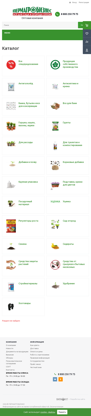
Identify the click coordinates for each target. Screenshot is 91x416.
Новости (9, 348)
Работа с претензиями (39, 355)
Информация (37, 342)
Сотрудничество (37, 361)
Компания (11, 342)
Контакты (10, 370)
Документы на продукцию (17, 351)
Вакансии (10, 355)
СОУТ (8, 367)
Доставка (34, 348)
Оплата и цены (36, 351)
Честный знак (36, 367)
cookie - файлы (47, 412)
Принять (62, 412)
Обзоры (9, 358)
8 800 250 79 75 (69, 14)
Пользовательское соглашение (14, 362)
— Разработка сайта (71, 399)
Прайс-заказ (35, 364)
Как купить (34, 345)
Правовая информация (40, 358)
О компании (11, 345)
